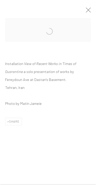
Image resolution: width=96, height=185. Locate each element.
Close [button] (87, 11)
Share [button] (14, 122)
